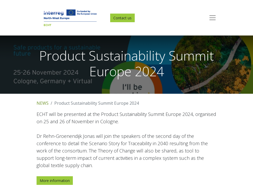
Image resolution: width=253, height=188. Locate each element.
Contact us (122, 17)
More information (55, 180)
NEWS (43, 103)
